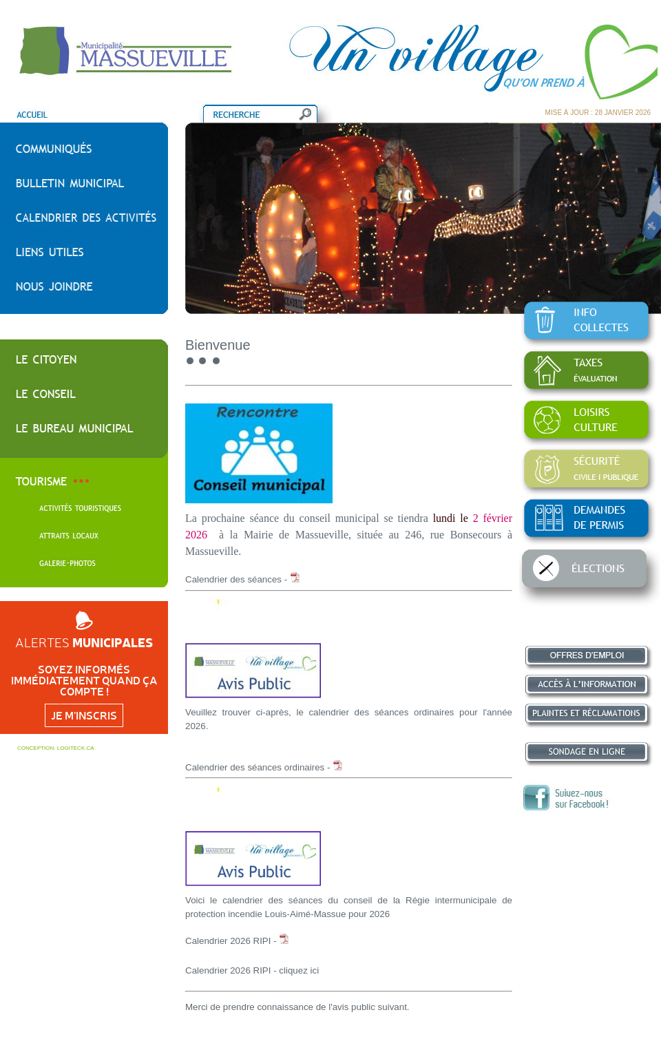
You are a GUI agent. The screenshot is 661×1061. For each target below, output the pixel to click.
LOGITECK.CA (75, 748)
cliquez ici (299, 970)
